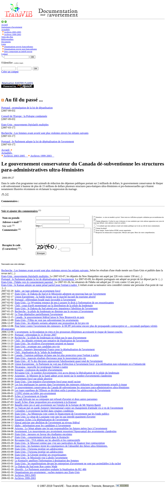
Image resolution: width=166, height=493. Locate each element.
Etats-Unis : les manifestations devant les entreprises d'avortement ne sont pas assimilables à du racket (68, 466)
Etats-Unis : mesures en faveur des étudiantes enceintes (43, 437)
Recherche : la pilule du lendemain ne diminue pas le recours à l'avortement (54, 314)
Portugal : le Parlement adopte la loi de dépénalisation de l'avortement (38, 282)
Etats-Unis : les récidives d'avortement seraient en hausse (44, 346)
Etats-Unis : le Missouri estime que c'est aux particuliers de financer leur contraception (60, 446)
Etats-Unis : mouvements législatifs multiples (25, 279)
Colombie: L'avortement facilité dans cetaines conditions (44, 413)
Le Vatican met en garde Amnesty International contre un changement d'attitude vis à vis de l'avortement (69, 410)
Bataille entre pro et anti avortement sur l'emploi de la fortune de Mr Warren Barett (58, 408)
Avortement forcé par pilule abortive (33, 381)
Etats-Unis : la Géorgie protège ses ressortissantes (40, 457)
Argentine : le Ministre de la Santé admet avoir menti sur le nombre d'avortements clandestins (63, 378)
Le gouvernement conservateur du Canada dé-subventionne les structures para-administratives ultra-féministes (72, 390)
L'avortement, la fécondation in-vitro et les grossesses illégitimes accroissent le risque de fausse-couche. (69, 334)
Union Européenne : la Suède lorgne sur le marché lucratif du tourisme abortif (55, 299)
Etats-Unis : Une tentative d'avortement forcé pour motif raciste (48, 384)
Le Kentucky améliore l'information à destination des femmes (47, 463)
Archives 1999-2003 (41, 155)
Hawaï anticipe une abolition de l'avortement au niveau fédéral (47, 425)
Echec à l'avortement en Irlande (31, 399)
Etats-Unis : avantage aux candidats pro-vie (37, 349)
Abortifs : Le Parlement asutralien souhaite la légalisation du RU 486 (50, 472)
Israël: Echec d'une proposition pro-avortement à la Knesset (46, 405)
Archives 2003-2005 (14, 155)
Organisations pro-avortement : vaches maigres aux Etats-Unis (47, 475)
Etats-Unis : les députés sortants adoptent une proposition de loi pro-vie (52, 326)
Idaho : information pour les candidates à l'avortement (43, 428)
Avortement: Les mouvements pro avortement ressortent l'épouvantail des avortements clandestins (66, 434)
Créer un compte (10, 71)
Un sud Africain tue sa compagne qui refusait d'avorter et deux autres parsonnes (56, 402)
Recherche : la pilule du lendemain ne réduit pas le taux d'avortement (50, 340)
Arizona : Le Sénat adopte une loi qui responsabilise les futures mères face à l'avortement (61, 431)
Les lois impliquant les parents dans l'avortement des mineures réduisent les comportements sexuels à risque (71, 387)
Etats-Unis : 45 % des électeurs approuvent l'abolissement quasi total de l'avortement (59, 364)
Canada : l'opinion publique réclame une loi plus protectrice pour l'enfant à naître (57, 358)
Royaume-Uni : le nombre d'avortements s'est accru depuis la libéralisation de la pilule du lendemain (67, 375)
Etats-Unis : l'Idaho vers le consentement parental (28, 285)
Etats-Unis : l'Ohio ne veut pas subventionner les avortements (47, 323)
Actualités (7, 152)
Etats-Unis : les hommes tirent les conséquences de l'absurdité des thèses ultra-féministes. (61, 448)
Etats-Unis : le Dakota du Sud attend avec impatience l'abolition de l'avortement (56, 311)
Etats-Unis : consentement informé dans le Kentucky (42, 440)
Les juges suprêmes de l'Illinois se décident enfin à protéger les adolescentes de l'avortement (63, 393)
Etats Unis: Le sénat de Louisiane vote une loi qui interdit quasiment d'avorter (55, 419)
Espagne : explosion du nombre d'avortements (39, 372)
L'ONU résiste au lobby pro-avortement (35, 396)
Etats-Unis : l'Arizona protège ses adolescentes (39, 451)
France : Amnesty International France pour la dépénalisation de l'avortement (55, 352)
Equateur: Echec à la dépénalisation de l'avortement (41, 422)
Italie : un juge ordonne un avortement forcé (37, 293)
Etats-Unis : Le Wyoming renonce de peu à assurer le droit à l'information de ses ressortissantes (64, 305)
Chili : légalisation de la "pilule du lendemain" (39, 355)
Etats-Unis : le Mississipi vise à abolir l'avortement (41, 460)
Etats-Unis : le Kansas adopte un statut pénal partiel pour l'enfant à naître (39, 288)
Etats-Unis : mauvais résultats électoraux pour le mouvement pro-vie (50, 361)
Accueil (6, 150)
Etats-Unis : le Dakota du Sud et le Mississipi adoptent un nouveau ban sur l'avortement (60, 296)
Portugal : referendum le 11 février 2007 (36, 337)
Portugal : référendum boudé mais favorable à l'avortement (45, 302)
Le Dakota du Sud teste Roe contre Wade (36, 469)
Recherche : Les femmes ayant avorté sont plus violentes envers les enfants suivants (45, 273)
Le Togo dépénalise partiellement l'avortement (39, 317)
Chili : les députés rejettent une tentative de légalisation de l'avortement (52, 343)
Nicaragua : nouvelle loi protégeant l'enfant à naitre (41, 369)
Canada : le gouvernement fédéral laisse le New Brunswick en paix (49, 320)
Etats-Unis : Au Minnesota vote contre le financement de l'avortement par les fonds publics (62, 416)
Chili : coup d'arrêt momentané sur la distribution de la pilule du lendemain (54, 308)
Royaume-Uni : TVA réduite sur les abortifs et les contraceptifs (47, 443)
